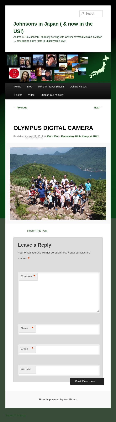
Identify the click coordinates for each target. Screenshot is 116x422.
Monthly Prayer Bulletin (51, 86)
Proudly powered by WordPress (58, 399)
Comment (28, 276)
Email (27, 349)
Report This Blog (15, 415)
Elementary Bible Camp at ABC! (80, 136)
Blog (29, 86)
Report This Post (37, 230)
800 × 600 (52, 136)
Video (31, 95)
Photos (18, 95)
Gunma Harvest (78, 86)
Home (17, 86)
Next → (98, 107)
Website (26, 369)
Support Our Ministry (52, 95)
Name (27, 328)
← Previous (20, 107)
